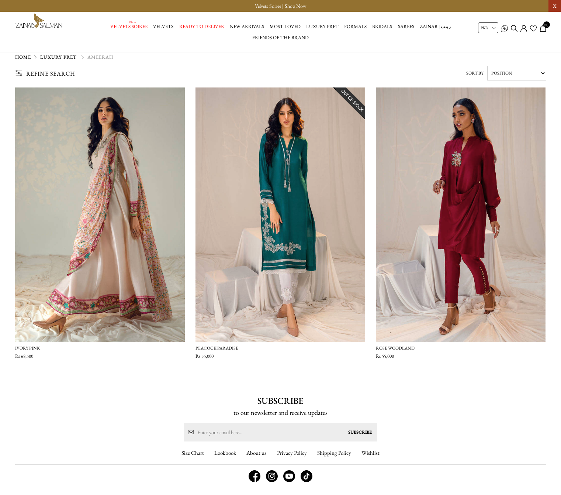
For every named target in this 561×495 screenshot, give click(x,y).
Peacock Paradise (216, 351)
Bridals (382, 26)
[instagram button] (272, 483)
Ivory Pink (27, 351)
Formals (355, 26)
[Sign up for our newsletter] (280, 439)
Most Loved (285, 26)
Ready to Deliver (201, 26)
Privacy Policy (292, 459)
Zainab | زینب (435, 26)
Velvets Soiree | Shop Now (281, 6)
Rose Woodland (395, 351)
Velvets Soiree (129, 26)
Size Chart (192, 459)
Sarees (406, 26)
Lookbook (225, 459)
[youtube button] (289, 483)
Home (23, 61)
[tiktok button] (306, 483)
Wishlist (370, 459)
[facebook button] (254, 483)
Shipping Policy (334, 459)
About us (256, 459)
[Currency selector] (488, 27)
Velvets (163, 26)
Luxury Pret (322, 26)
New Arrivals (247, 26)
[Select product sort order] (516, 76)
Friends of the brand (280, 37)
